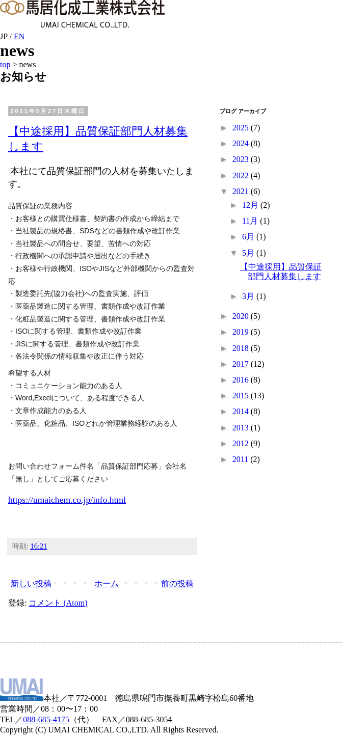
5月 (249, 253)
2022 (241, 175)
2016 (241, 379)
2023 (241, 159)
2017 (241, 364)
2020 (241, 316)
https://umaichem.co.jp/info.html (67, 500)
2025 (241, 127)
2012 (241, 443)
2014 (241, 411)
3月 (249, 296)
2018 (241, 348)
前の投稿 (177, 583)
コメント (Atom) (58, 602)
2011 (241, 459)
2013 (241, 427)
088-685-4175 (46, 719)
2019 (241, 332)
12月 (251, 205)
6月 (249, 236)
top (5, 64)
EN (19, 36)
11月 (251, 220)
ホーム (106, 583)
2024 (241, 143)
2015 (241, 395)
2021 (241, 191)
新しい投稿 (31, 583)
